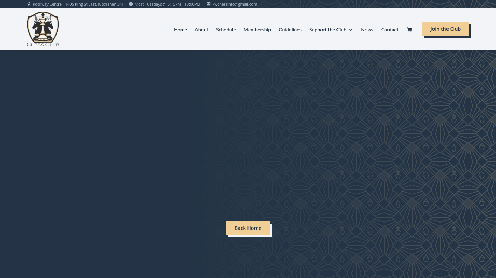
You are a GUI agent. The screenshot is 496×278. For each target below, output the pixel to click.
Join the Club (445, 28)
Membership (257, 29)
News (367, 29)
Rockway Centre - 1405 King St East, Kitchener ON (77, 4)
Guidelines (290, 29)
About (201, 29)
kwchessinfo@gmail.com (234, 4)
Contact (389, 29)
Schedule (226, 29)
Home (180, 29)
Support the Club (328, 29)
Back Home (248, 228)
